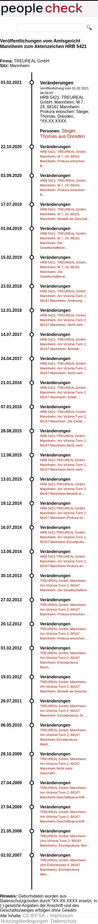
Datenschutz (64, 921)
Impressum (61, 915)
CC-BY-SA (34, 915)
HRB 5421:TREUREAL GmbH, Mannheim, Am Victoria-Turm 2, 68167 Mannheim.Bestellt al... (63, 489)
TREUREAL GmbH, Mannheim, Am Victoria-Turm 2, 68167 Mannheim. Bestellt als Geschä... (64, 686)
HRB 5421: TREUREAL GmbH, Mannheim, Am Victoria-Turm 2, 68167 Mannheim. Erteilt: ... (63, 392)
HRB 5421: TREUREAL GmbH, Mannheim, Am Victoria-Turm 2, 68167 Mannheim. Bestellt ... (63, 344)
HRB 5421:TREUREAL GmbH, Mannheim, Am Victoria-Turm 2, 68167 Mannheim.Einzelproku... (63, 537)
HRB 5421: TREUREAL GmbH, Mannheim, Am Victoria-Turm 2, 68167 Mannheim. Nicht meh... (63, 320)
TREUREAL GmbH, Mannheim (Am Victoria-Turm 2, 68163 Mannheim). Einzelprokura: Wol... (64, 840)
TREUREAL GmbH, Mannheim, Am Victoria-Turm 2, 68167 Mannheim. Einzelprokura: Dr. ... (64, 710)
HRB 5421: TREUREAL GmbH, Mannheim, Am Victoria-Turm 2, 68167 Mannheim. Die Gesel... (63, 416)
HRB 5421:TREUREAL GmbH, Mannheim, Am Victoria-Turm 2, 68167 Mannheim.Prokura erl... (63, 513)
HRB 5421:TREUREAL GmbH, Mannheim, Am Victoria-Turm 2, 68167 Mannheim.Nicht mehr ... (63, 440)
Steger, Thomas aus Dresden (62, 133)
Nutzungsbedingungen (24, 921)
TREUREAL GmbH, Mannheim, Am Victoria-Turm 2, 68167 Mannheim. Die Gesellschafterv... (64, 585)
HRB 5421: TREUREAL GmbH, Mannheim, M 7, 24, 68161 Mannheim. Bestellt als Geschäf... (65, 214)
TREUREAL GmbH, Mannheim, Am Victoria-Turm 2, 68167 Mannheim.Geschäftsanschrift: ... (64, 792)
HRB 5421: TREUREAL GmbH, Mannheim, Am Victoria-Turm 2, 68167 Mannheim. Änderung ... (63, 296)
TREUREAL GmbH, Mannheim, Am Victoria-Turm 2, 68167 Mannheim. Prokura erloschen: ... (64, 609)
